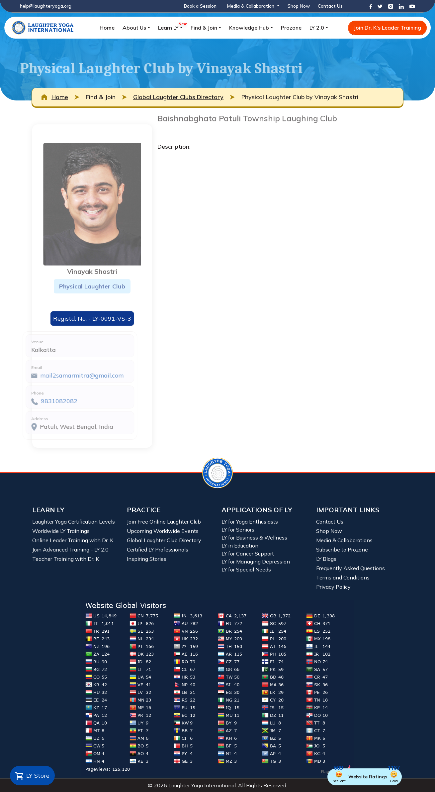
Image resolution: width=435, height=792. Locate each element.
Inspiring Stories (146, 558)
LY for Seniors (237, 529)
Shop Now (299, 6)
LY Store (32, 776)
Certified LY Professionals (157, 549)
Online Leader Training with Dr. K (72, 540)
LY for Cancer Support (247, 553)
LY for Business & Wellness (254, 537)
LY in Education (239, 545)
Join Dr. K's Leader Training (387, 27)
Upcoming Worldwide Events (163, 531)
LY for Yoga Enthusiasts (249, 521)
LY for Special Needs (246, 569)
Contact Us (330, 6)
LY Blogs (326, 558)
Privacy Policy (333, 586)
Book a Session (200, 6)
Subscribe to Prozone (342, 549)
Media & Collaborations (344, 540)
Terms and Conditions (343, 577)
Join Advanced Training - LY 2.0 (70, 549)
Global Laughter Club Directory (164, 540)
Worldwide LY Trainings (61, 531)
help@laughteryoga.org (45, 6)
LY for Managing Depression (255, 561)
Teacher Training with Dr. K (65, 558)
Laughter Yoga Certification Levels (73, 521)
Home (107, 27)
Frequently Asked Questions (350, 568)
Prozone (291, 27)
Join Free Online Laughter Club (164, 521)
